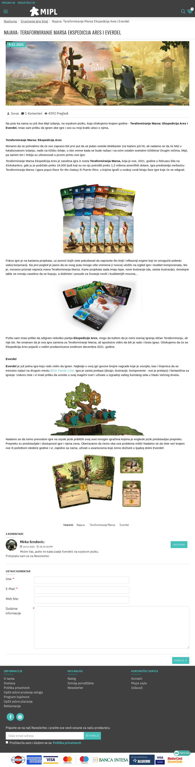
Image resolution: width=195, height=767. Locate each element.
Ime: (9, 579)
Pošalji (179, 660)
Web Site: (12, 599)
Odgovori (179, 544)
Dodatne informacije (13, 611)
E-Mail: (10, 589)
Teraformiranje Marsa (102, 525)
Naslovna (10, 21)
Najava (81, 525)
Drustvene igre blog (34, 21)
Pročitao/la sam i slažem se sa (44, 743)
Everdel (124, 525)
